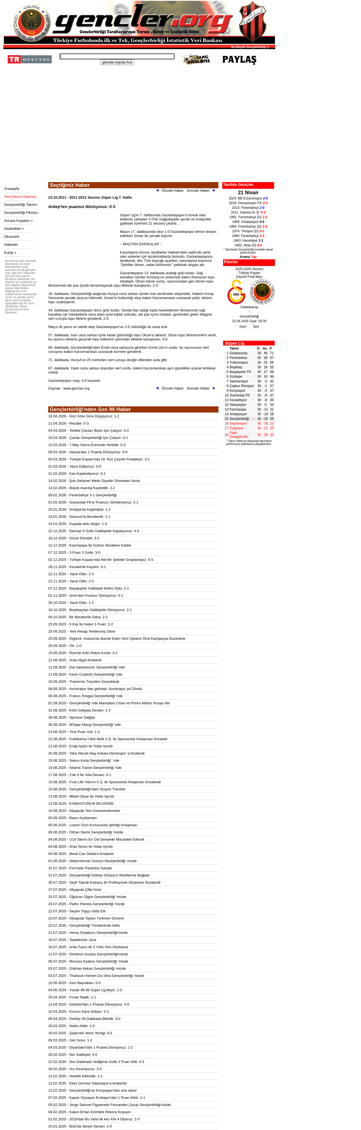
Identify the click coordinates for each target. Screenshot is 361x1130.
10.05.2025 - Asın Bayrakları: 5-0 (74, 983)
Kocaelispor (238, 400)
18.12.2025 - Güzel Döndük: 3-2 (73, 538)
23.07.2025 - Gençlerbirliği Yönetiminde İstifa (84, 925)
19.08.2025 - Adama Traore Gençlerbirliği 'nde (85, 768)
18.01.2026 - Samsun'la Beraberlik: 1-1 (79, 517)
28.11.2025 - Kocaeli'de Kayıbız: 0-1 (77, 567)
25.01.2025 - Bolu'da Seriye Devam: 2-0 (80, 1126)
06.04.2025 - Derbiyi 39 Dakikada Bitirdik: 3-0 (84, 1019)
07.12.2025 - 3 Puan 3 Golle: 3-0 (74, 552)
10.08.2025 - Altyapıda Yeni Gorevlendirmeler (84, 811)
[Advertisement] (138, 140)
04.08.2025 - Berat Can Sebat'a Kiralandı (81, 854)
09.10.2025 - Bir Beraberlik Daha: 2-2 (78, 617)
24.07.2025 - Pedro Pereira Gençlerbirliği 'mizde (86, 904)
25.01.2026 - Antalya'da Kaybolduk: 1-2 (79, 509)
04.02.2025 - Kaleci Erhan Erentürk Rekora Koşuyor (89, 1112)
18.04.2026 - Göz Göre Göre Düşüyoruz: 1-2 (83, 416)
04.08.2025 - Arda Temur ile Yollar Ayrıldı (80, 846)
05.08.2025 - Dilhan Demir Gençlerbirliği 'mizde (85, 832)
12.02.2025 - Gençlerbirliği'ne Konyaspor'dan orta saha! (92, 1090)
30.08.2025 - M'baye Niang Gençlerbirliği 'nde (84, 725)
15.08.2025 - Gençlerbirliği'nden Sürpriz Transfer (86, 789)
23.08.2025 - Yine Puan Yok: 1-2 (74, 732)
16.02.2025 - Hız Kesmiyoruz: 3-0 (75, 1069)
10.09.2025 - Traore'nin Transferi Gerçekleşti (83, 681)
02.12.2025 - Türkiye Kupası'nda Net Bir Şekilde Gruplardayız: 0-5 (100, 560)
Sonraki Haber (202, 190)
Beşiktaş (236, 367)
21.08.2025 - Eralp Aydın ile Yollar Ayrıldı (80, 746)
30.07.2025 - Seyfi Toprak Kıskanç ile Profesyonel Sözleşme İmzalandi (104, 882)
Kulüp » (10, 252)
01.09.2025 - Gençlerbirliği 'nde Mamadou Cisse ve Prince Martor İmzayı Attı (109, 703)
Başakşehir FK (240, 372)
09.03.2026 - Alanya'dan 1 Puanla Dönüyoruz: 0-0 (87, 452)
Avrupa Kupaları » (18, 220)
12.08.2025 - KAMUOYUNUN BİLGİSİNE (81, 803)
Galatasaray (239, 353)
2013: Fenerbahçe (248, 208)
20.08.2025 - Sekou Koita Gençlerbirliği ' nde (83, 760)
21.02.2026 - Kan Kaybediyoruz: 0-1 (77, 473)
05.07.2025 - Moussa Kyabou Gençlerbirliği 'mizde (88, 961)
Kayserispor (238, 423)
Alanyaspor (238, 405)
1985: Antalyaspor (248, 222)
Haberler (11, 244)
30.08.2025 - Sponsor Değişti (71, 717)
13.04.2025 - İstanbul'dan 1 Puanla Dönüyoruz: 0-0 (88, 1004)
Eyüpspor (237, 428)
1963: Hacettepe (248, 240)
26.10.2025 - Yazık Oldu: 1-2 (71, 603)
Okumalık (11, 236)
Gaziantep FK (240, 395)
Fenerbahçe (238, 358)
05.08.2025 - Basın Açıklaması (72, 818)
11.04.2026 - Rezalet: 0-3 (68, 423)
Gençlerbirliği (239, 419)
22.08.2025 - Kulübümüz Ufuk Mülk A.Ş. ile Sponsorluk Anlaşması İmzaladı (107, 739)
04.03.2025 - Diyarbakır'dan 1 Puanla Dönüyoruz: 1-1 (90, 1047)
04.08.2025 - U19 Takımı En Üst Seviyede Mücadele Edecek (96, 839)
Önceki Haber (171, 190)
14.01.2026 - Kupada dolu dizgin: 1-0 (77, 524)
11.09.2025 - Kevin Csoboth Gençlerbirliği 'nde (85, 674)
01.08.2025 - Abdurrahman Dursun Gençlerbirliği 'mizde (92, 861)
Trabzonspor (239, 362)
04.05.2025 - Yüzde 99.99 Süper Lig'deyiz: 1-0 (85, 990)
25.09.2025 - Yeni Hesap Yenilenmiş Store (81, 631)
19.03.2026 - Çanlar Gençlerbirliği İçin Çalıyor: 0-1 (88, 438)
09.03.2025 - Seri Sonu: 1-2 (70, 1040)
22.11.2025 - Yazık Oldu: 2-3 (71, 574)
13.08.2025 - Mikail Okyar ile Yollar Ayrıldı (81, 796)
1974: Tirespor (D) (248, 231)
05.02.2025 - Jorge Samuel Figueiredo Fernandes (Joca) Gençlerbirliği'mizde (109, 1105)
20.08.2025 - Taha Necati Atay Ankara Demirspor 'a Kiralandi (96, 753)
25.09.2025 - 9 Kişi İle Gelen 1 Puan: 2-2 (80, 624)
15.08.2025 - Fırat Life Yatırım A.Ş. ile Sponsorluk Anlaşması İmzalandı (104, 782)
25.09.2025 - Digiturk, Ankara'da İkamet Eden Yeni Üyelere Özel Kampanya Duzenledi (116, 638)
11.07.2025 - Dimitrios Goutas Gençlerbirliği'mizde (88, 954)
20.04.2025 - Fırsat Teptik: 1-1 (72, 997)
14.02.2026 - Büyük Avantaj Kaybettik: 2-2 (81, 488)
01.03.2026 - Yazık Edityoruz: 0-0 (74, 466)
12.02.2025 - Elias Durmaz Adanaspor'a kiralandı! (87, 1083)
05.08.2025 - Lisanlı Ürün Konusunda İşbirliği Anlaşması (92, 825)
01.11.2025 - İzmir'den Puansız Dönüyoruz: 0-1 (85, 595)
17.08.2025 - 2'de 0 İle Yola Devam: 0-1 (79, 775)
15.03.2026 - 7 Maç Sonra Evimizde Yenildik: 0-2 (86, 445)
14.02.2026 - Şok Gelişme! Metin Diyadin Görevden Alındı (94, 481)
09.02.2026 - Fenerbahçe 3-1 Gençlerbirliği (82, 495)
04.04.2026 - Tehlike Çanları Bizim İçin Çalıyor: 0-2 (88, 430)
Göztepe (236, 377)
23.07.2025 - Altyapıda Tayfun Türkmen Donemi (86, 918)
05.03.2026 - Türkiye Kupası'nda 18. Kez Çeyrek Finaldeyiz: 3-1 (99, 459)
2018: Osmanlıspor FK (248, 203)
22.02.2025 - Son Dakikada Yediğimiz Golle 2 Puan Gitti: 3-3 (96, 1062)
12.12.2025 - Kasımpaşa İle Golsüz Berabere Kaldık (89, 545)
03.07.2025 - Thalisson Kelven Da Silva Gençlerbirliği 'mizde (96, 976)
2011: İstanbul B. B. (248, 212)
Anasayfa (11, 188)
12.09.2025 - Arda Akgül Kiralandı (75, 660)
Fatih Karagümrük (239, 435)
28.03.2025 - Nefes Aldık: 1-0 (71, 1026)
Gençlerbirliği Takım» (21, 204)
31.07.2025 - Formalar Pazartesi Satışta (80, 868)
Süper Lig (234, 343)
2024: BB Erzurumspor (248, 198)
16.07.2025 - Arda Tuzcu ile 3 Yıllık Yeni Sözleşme (88, 947)
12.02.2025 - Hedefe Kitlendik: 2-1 (75, 1076)
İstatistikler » (14, 228)
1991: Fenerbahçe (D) (248, 217)
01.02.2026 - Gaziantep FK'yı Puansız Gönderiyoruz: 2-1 (93, 502)
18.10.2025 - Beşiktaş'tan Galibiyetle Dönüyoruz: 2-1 (90, 610)
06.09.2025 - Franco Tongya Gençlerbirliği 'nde (85, 696)
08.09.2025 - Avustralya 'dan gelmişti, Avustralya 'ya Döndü (95, 689)
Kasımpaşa (238, 409)
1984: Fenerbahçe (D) (248, 226)
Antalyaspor (238, 414)
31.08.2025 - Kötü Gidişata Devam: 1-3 (79, 710)
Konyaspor (237, 391)
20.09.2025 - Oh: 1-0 (64, 646)
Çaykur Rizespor (242, 386)
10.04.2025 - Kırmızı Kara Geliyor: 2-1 (78, 1011)
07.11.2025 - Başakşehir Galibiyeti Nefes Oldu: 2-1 (88, 588)
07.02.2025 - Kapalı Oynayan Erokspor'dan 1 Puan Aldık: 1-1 (96, 1098)
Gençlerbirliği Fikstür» (21, 212)
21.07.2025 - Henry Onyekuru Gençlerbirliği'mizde (88, 933)
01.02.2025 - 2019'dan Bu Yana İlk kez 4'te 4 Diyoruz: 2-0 (94, 1119)
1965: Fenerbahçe (248, 236)
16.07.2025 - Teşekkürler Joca (72, 940)
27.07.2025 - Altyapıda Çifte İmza (74, 890)
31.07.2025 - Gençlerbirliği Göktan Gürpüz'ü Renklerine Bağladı (98, 875)
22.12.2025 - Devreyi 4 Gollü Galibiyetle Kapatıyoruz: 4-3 (93, 531)
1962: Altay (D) (248, 245)
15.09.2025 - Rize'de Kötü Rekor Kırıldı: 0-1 (83, 653)
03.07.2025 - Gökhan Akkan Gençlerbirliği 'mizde (87, 968)
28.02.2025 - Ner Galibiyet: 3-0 (72, 1054)
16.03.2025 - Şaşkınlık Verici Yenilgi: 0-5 (80, 1033)
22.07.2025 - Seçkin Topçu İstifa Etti (76, 911)
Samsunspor (239, 381)
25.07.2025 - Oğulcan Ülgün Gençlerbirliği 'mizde (87, 897)
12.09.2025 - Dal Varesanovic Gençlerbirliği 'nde (86, 667)
